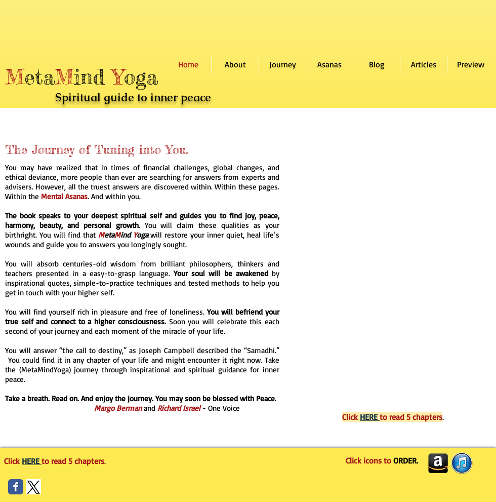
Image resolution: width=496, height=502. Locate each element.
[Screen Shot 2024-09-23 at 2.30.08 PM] (33, 486)
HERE (370, 417)
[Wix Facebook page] (15, 486)
